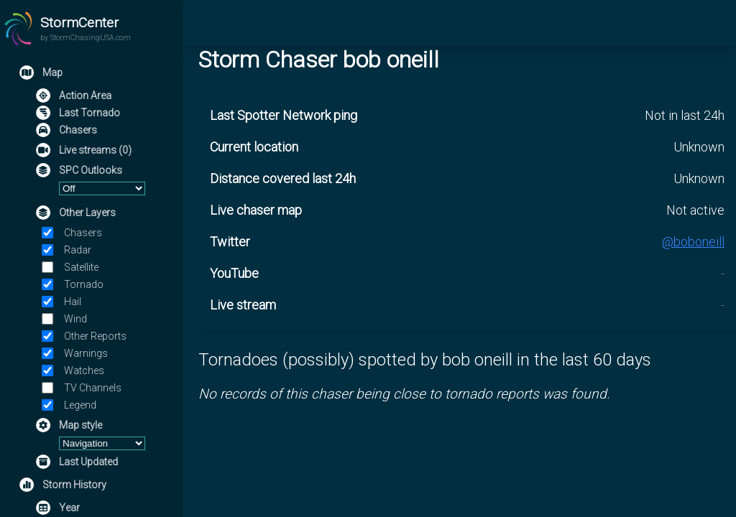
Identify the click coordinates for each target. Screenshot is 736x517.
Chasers (84, 232)
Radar (79, 250)
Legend (81, 405)
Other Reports (96, 336)
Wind (76, 319)
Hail (74, 301)
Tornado (85, 284)
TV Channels (94, 387)
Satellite (82, 267)
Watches (85, 370)
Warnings (87, 353)
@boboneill (693, 241)
